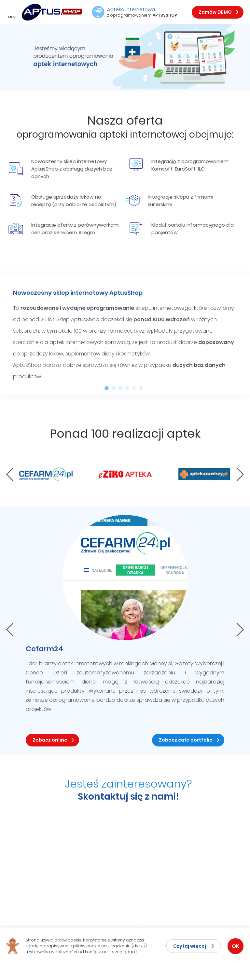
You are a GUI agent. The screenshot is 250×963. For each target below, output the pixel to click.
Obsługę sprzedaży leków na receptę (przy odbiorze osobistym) (62, 200)
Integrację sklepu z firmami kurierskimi (169, 200)
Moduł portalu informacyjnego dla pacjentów (181, 228)
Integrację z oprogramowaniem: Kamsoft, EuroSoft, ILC (179, 165)
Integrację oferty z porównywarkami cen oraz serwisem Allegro (63, 228)
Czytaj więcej (189, 946)
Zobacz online (50, 740)
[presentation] (10, 474)
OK (235, 946)
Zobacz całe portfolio (186, 740)
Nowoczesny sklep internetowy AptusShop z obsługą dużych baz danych (60, 169)
